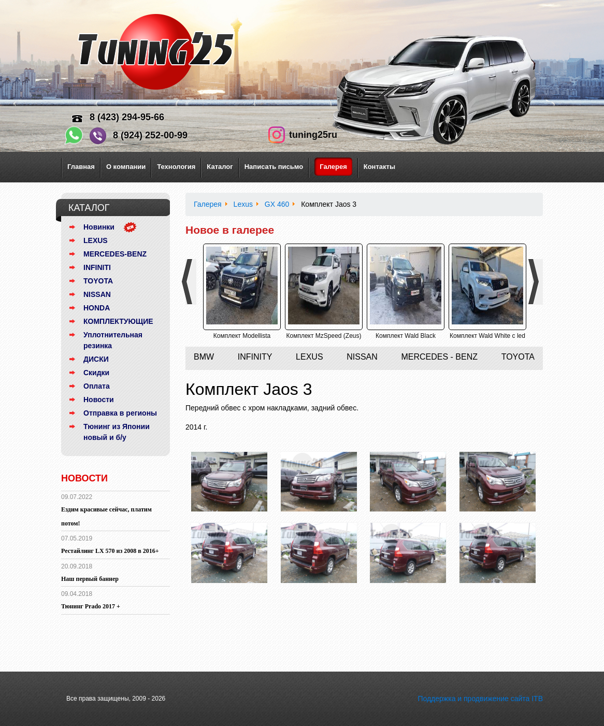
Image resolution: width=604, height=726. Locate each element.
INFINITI (97, 267)
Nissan (362, 356)
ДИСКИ (96, 359)
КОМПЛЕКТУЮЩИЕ (118, 321)
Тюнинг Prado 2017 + (90, 606)
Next (537, 282)
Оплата (96, 386)
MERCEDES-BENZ (115, 254)
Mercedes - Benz (439, 356)
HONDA (96, 308)
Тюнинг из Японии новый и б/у (116, 432)
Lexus (309, 356)
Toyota (518, 356)
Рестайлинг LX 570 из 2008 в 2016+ (110, 550)
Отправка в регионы (120, 413)
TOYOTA (98, 281)
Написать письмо (274, 166)
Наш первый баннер (90, 578)
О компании (126, 166)
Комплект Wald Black (406, 335)
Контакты (379, 166)
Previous (190, 282)
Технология (176, 166)
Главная (81, 166)
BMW (204, 356)
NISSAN (97, 294)
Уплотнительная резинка (112, 340)
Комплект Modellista (241, 335)
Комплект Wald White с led (487, 335)
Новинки (98, 227)
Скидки (96, 372)
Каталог (220, 166)
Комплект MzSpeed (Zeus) (323, 335)
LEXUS (95, 240)
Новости (98, 399)
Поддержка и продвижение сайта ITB (480, 698)
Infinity (255, 356)
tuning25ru (313, 135)
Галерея (333, 166)
